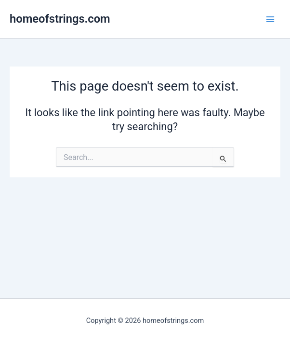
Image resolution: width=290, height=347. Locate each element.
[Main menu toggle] (270, 19)
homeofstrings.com (60, 19)
